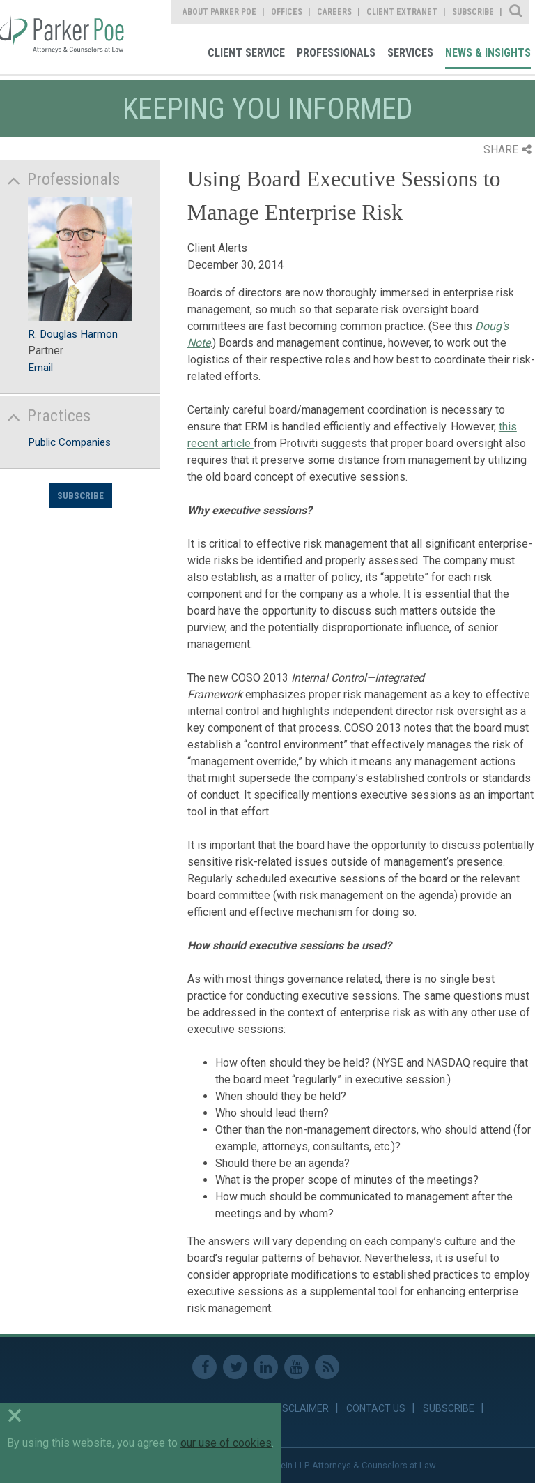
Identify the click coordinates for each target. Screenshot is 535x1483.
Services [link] (410, 52)
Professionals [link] (336, 52)
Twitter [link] (235, 1367)
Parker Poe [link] (64, 37)
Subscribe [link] (473, 12)
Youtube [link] (296, 1367)
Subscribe (80, 495)
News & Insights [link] (488, 52)
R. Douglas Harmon (73, 334)
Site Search (516, 12)
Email (40, 367)
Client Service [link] (246, 52)
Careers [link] (334, 12)
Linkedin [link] (266, 1367)
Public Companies (69, 442)
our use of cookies (226, 1443)
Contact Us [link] (375, 1408)
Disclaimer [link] (301, 1408)
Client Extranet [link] (401, 12)
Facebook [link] (204, 1367)
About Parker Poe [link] (219, 12)
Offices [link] (286, 12)
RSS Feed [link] (327, 1367)
